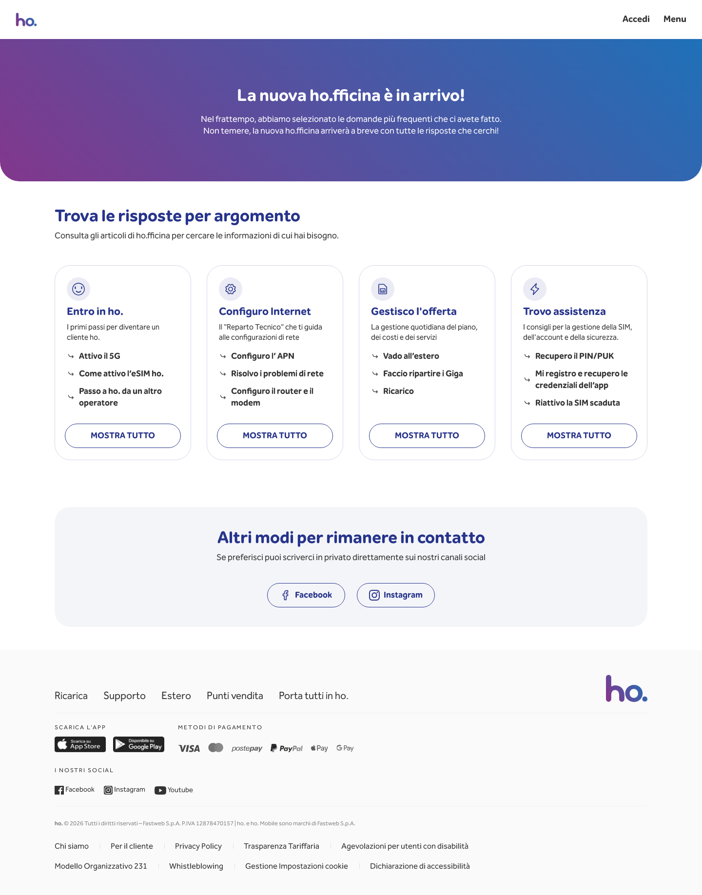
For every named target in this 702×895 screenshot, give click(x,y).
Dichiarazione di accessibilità (420, 866)
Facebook (75, 789)
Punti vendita (235, 695)
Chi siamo (72, 846)
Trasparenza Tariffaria (281, 846)
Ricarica (71, 695)
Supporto (124, 695)
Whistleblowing (196, 866)
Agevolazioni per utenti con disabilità (404, 846)
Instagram (125, 789)
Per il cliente (132, 846)
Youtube (174, 789)
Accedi (636, 19)
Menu (674, 19)
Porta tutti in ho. (314, 695)
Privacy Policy (198, 846)
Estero (176, 695)
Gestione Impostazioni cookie (296, 866)
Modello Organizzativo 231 (101, 866)
